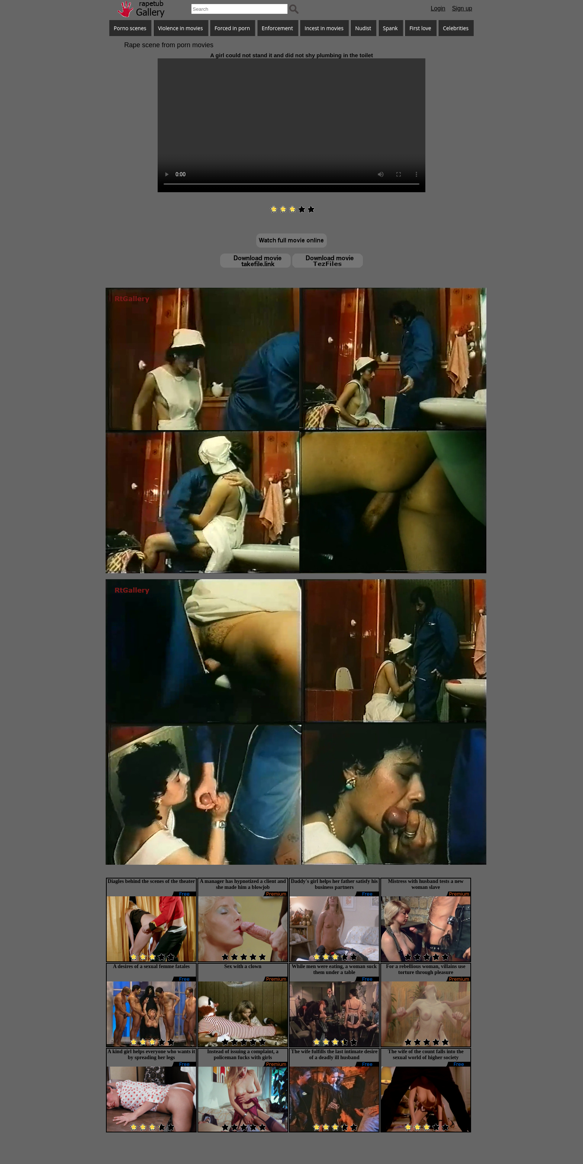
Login (438, 8)
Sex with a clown (242, 966)
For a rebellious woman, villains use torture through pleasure (425, 969)
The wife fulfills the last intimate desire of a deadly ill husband (334, 1054)
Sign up (462, 8)
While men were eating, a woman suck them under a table (334, 969)
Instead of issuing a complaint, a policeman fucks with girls (242, 1054)
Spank (390, 28)
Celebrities (455, 28)
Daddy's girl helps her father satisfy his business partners (334, 884)
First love (420, 28)
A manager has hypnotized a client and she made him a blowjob (243, 884)
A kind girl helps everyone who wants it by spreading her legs (151, 1054)
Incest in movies (324, 28)
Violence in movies (180, 28)
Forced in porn (232, 28)
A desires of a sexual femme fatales (151, 966)
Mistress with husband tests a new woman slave (425, 884)
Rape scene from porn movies (168, 45)
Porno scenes (130, 28)
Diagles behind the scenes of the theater (151, 881)
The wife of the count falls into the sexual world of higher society (425, 1054)
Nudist (363, 28)
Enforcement (277, 28)
